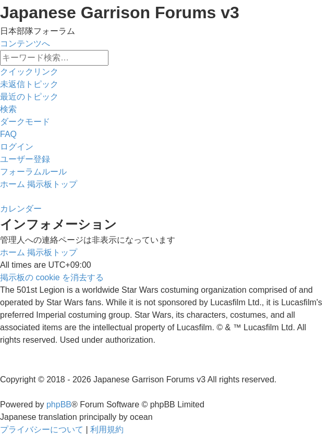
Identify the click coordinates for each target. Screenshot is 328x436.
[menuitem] (29, 84)
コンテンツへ (25, 43)
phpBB (58, 404)
